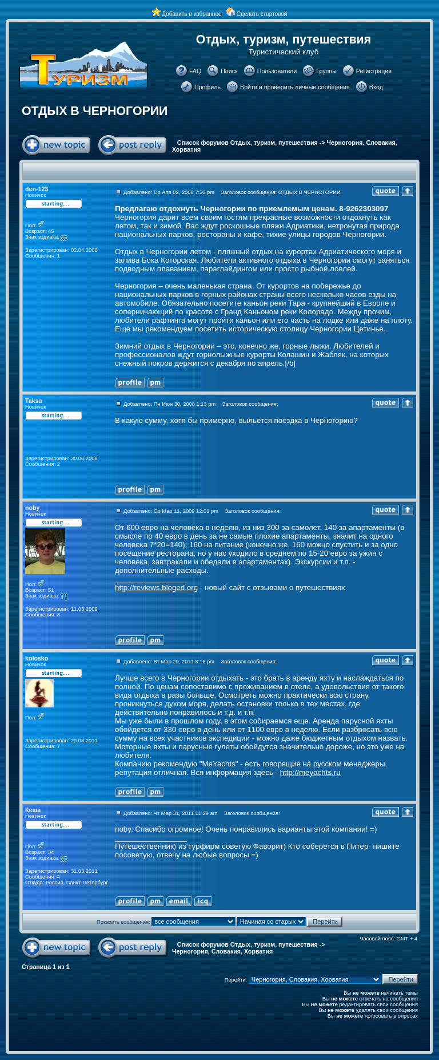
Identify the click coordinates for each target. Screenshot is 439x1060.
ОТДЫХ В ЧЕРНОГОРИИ (94, 111)
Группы (326, 71)
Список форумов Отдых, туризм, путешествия (247, 142)
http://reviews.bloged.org (156, 587)
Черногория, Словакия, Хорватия (222, 951)
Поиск (229, 71)
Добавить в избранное (191, 14)
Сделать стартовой (262, 14)
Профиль (207, 87)
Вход (376, 87)
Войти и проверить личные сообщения (295, 87)
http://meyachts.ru (310, 772)
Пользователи (277, 71)
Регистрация (374, 71)
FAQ (195, 71)
